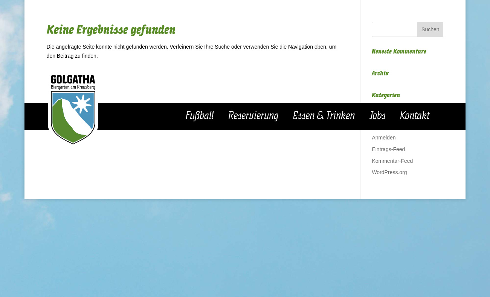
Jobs (377, 116)
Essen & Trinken (324, 116)
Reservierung (253, 116)
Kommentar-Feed (392, 161)
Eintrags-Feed (388, 149)
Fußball (200, 116)
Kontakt (415, 116)
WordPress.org (389, 172)
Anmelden (383, 138)
